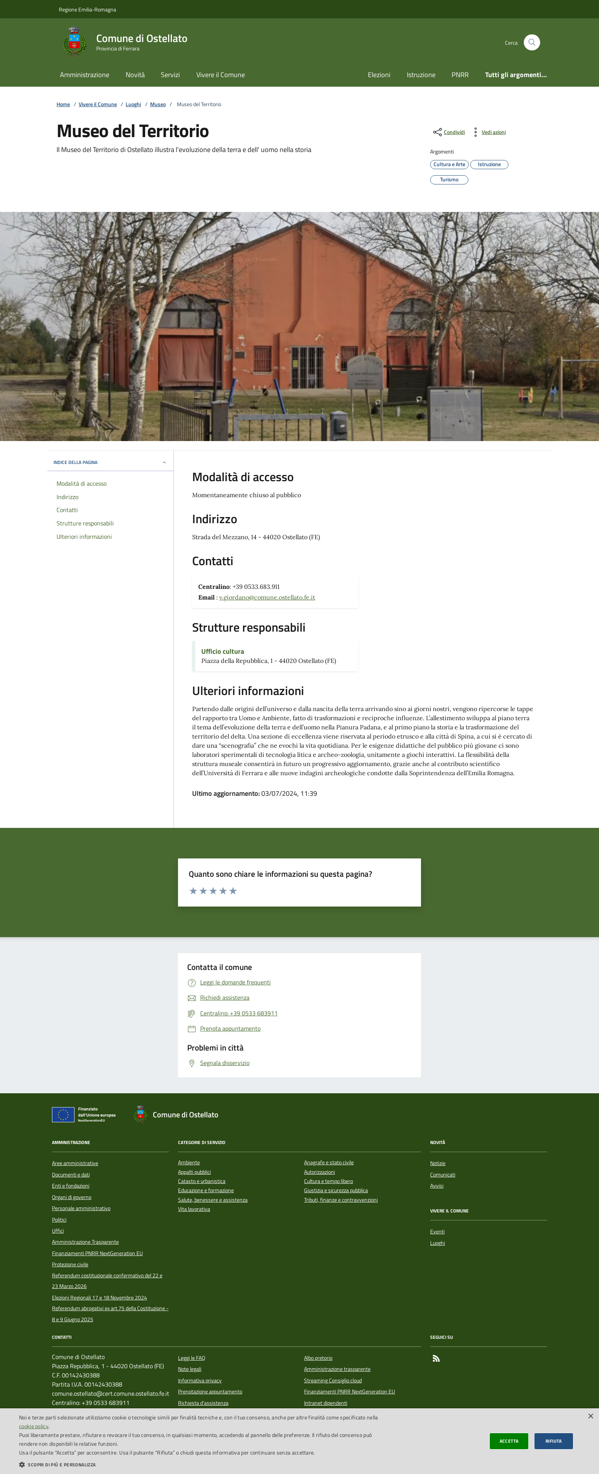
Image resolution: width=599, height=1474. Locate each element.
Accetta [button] (509, 1441)
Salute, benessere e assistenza (213, 1200)
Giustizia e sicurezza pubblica (336, 1190)
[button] (200, 1464)
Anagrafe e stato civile (329, 1163)
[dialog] (299, 1441)
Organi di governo (71, 1197)
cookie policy (34, 1426)
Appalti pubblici (194, 1172)
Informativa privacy (200, 1380)
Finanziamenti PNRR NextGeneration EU (97, 1253)
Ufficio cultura (222, 651)
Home (63, 104)
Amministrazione (84, 74)
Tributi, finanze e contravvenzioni (341, 1200)
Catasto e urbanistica (201, 1181)
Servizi (170, 74)
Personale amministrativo (81, 1208)
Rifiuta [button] (554, 1441)
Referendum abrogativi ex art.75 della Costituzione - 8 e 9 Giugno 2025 (110, 1313)
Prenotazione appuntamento (210, 1391)
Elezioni (379, 74)
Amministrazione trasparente (337, 1369)
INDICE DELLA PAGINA (110, 462)
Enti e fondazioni (70, 1185)
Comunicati (442, 1174)
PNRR (460, 74)
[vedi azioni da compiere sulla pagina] (487, 132)
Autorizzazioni (319, 1172)
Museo (158, 104)
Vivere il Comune (220, 74)
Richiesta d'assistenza (203, 1403)
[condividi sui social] (448, 132)
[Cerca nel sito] (532, 42)
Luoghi (133, 104)
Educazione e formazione (206, 1190)
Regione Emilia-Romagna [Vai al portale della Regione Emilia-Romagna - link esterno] (87, 9)
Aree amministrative (75, 1163)
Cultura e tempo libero (328, 1181)
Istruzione (421, 74)
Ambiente (189, 1163)
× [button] (590, 1416)
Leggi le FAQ (191, 1358)
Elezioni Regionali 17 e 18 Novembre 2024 (99, 1297)
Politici (59, 1219)
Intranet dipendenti (325, 1403)
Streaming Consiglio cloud (333, 1380)
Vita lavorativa (194, 1209)
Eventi (437, 1231)
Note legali (189, 1369)
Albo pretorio (318, 1358)
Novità (135, 74)
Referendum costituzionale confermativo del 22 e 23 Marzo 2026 (107, 1280)
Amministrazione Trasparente (85, 1242)
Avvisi (437, 1185)
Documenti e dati (71, 1174)
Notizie (437, 1163)
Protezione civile (70, 1264)
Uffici (58, 1231)
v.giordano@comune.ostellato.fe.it (267, 597)
